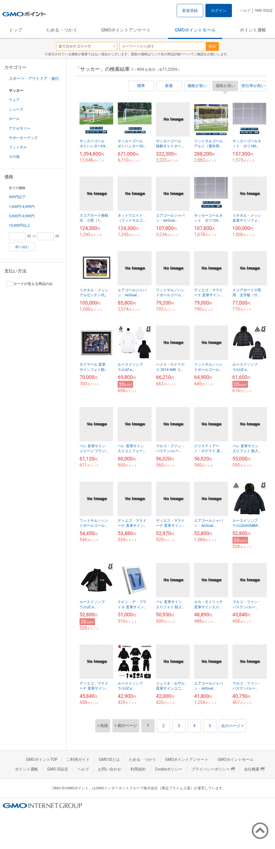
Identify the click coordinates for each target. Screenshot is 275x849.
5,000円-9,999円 (22, 216)
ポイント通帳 (253, 30)
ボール (14, 119)
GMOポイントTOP (41, 759)
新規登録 (190, 10)
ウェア (14, 100)
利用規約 (138, 769)
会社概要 (254, 769)
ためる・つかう (61, 30)
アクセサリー (19, 128)
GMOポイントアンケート (126, 30)
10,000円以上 (19, 225)
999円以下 (17, 197)
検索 (212, 46)
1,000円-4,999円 (22, 207)
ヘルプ (245, 10)
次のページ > (232, 726)
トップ (15, 30)
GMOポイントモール (195, 30)
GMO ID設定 (264, 10)
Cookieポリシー (168, 769)
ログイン (218, 10)
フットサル (18, 147)
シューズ (16, 109)
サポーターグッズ (23, 138)
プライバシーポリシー (213, 769)
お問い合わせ (109, 769)
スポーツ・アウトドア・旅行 (34, 78)
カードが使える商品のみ (30, 284)
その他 (14, 156)
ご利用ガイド (78, 759)
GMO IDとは (109, 759)
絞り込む (22, 247)
